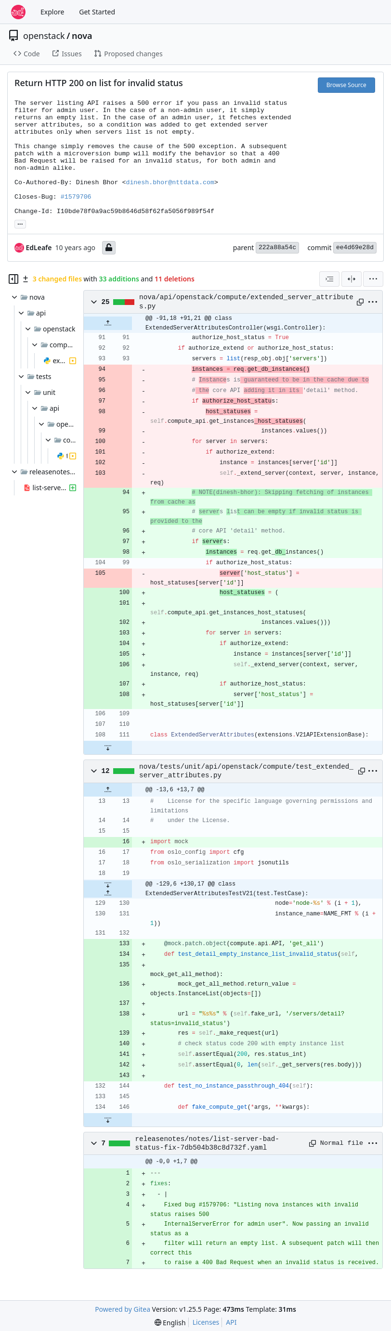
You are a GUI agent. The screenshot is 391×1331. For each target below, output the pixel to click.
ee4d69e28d (355, 247)
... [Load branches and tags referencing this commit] (20, 223)
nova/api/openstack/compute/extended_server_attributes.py (246, 301)
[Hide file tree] (13, 279)
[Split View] (351, 279)
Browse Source (346, 85)
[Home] (18, 12)
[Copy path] (359, 302)
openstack (44, 35)
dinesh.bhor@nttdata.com (170, 182)
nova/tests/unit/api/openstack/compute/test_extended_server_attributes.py (246, 771)
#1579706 (76, 197)
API (231, 1322)
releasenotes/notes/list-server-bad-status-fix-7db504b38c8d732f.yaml (207, 1143)
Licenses (206, 1322)
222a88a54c (277, 247)
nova (82, 35)
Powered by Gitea (122, 1309)
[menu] (373, 279)
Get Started (97, 11)
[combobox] (329, 279)
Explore (52, 11)
